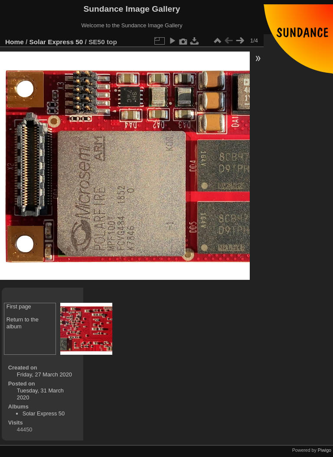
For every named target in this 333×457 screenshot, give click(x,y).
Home (14, 41)
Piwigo (324, 450)
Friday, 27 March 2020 (44, 374)
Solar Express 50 (56, 41)
